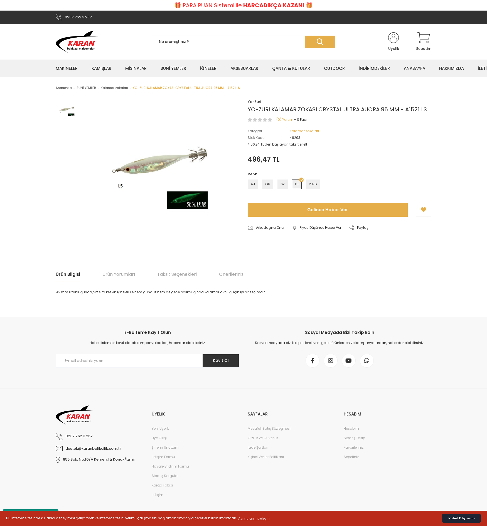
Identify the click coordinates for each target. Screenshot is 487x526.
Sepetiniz (351, 456)
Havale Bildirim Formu (170, 466)
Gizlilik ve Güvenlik (263, 438)
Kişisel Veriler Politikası (266, 456)
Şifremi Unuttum (165, 447)
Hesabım (351, 428)
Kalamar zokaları (304, 131)
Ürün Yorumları (118, 274)
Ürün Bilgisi (68, 274)
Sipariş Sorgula (165, 475)
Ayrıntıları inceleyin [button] (254, 518)
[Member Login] (393, 41)
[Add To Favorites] (423, 210)
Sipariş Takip (354, 438)
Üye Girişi (159, 438)
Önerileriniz (231, 274)
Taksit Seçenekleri (177, 274)
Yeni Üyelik (160, 428)
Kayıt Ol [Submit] (221, 360)
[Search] (243, 42)
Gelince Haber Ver (327, 210)
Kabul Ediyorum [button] (461, 518)
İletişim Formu (163, 456)
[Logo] (77, 42)
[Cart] (423, 41)
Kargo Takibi (162, 485)
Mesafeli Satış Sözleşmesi (269, 428)
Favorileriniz (353, 447)
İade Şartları (258, 447)
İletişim (157, 494)
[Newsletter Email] (147, 361)
